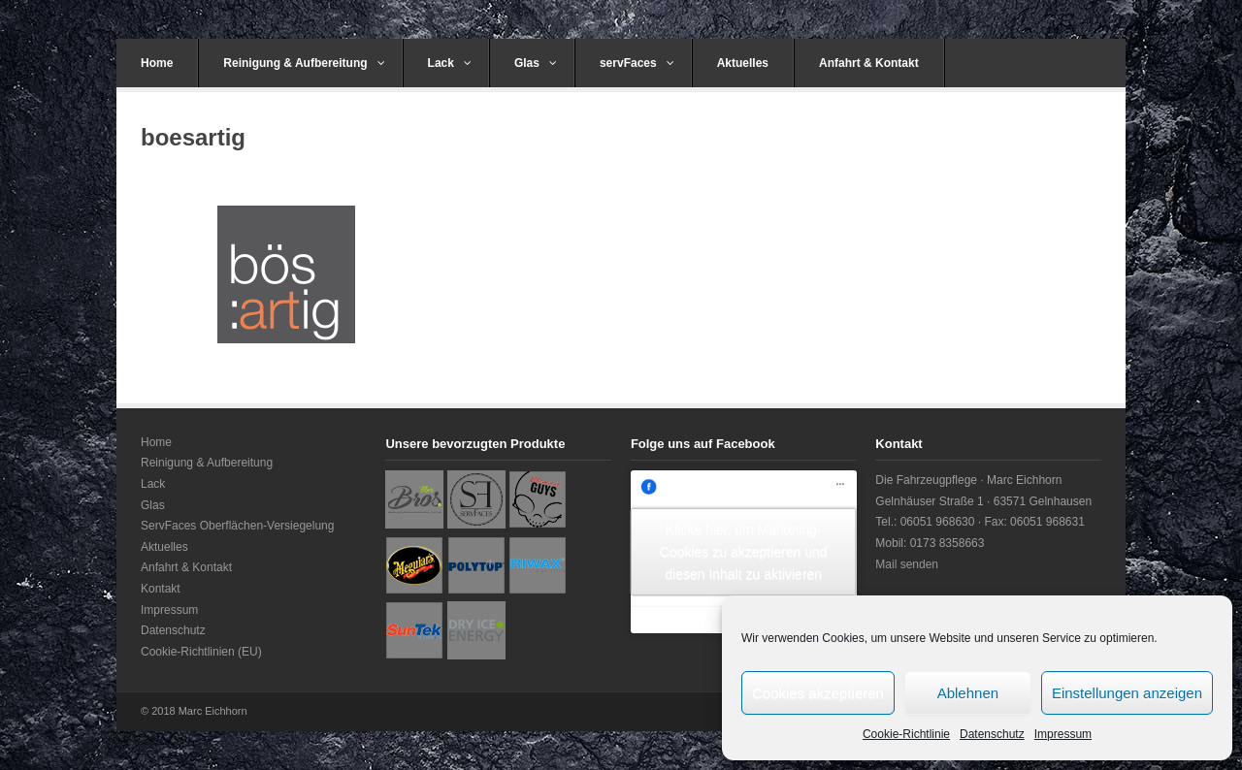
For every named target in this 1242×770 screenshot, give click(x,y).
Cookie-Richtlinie (906, 734)
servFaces (637, 63)
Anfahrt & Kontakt (869, 63)
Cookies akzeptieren (818, 693)
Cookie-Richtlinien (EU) (201, 651)
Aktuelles (742, 63)
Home (157, 63)
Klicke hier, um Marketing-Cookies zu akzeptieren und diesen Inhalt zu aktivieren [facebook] (744, 551)
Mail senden (906, 564)
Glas (535, 63)
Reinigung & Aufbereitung (303, 63)
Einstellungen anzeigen (1127, 693)
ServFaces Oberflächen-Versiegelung (237, 525)
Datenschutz (992, 734)
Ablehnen (967, 693)
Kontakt (160, 588)
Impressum (1063, 734)
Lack (450, 63)
